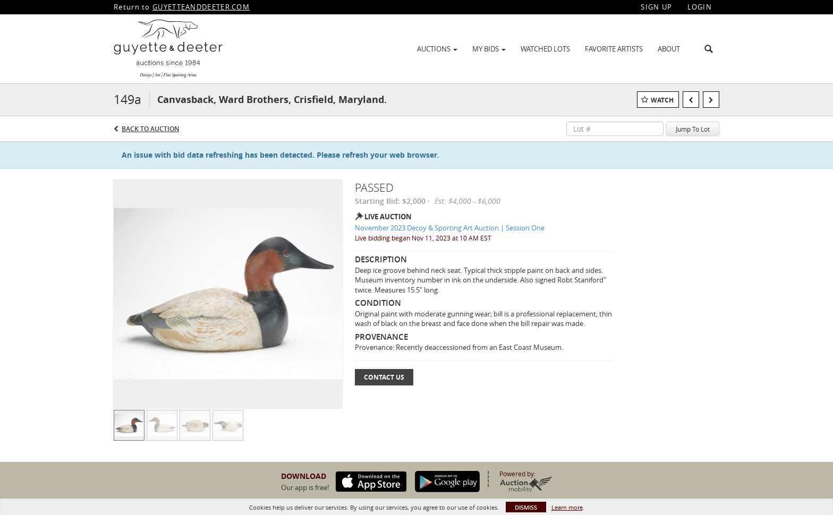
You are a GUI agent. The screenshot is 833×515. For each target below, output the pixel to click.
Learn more (567, 507)
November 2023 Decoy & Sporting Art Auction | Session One (450, 228)
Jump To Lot (693, 129)
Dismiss (526, 507)
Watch (662, 100)
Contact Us (384, 377)
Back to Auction (150, 128)
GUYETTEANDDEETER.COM (201, 7)
